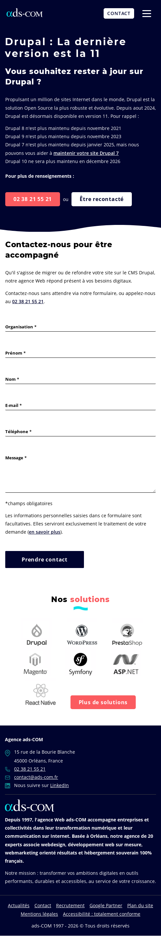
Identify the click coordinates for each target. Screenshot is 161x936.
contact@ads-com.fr (36, 777)
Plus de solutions (103, 702)
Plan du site (140, 905)
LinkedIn (59, 785)
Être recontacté (102, 199)
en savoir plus (44, 532)
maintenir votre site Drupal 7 (86, 153)
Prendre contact (45, 559)
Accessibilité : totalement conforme (101, 914)
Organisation (19, 327)
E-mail (11, 405)
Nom (10, 379)
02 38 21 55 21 (32, 199)
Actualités (19, 905)
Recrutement (70, 905)
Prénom (13, 353)
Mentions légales (39, 914)
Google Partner (106, 905)
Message (14, 458)
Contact (42, 905)
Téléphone (16, 431)
